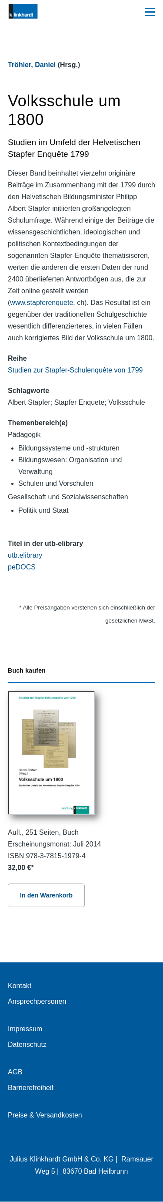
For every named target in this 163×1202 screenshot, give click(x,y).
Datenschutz (27, 1044)
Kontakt (19, 985)
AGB (15, 1072)
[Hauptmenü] (150, 12)
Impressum (25, 1029)
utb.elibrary (25, 555)
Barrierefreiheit (30, 1087)
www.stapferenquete (41, 302)
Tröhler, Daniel (32, 64)
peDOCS (22, 567)
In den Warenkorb (46, 895)
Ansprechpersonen (37, 1001)
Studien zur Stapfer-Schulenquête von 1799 (75, 370)
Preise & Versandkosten (45, 1115)
